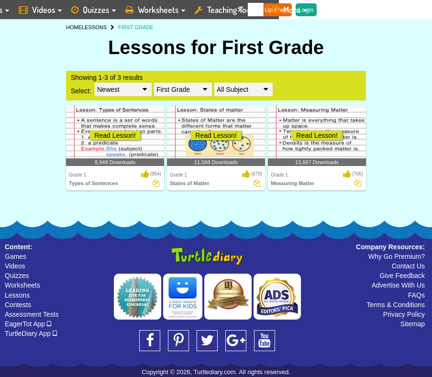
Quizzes (17, 275)
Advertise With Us (398, 285)
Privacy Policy (404, 314)
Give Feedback (402, 275)
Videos (15, 266)
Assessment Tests (32, 314)
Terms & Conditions (396, 305)
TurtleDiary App (31, 333)
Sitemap (412, 324)
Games (15, 256)
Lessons (17, 295)
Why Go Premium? (396, 256)
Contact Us (408, 266)
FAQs (416, 295)
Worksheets (22, 285)
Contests (18, 305)
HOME (74, 27)
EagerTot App (28, 324)
